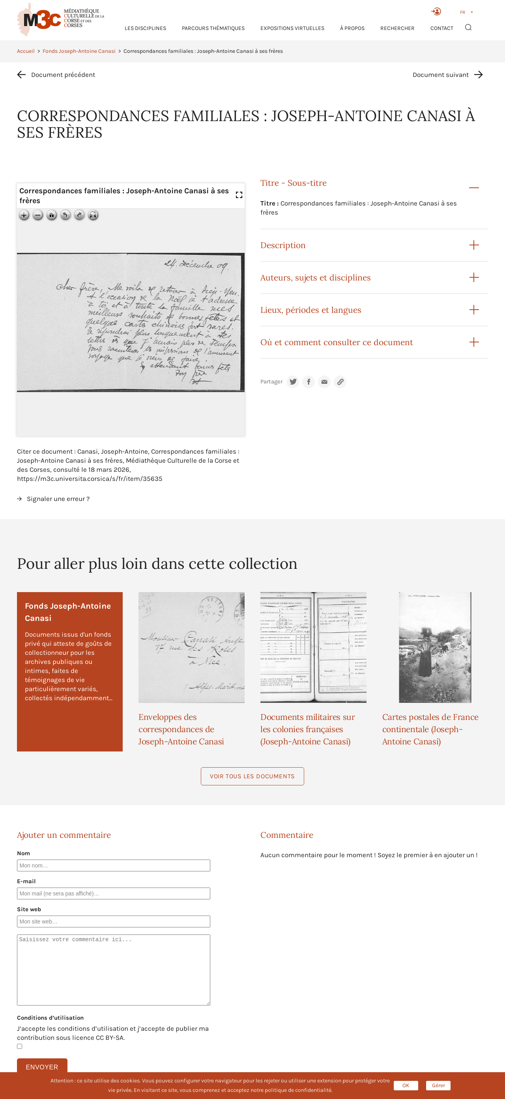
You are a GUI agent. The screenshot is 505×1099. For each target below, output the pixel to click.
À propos (352, 28)
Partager (271, 382)
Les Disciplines (145, 28)
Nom (23, 853)
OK (406, 1085)
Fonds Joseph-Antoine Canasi (79, 51)
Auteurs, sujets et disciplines (315, 277)
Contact (441, 28)
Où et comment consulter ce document (336, 342)
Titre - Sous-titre (293, 183)
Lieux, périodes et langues (310, 310)
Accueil (26, 51)
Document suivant (441, 74)
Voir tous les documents (252, 776)
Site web (29, 909)
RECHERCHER (397, 28)
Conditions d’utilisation (50, 1017)
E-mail (26, 881)
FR (462, 12)
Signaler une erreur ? (58, 499)
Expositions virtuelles (292, 28)
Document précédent (63, 74)
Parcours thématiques (213, 28)
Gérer (438, 1085)
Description (283, 245)
